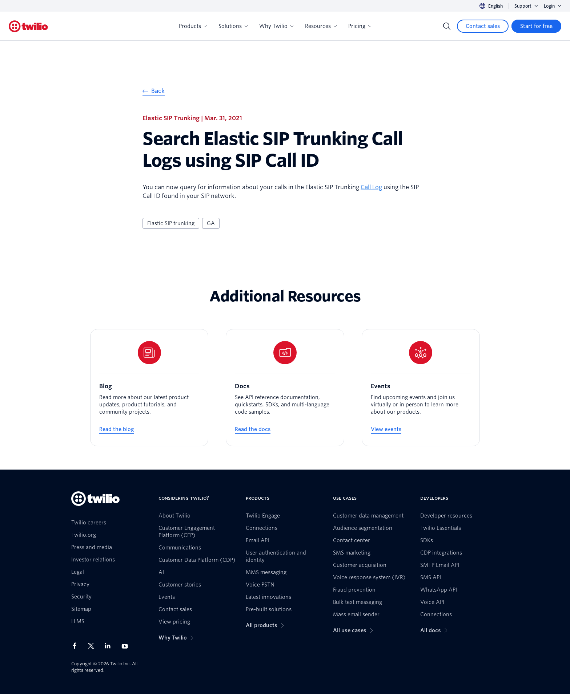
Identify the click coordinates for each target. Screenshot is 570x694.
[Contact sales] (483, 26)
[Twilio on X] (93, 646)
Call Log (371, 187)
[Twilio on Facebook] (76, 646)
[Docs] (285, 387)
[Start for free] (536, 26)
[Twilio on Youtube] (126, 646)
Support (526, 6)
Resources (321, 26)
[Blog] (149, 387)
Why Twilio (276, 26)
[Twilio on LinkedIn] (110, 646)
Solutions (233, 26)
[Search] (446, 26)
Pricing (359, 26)
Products (193, 26)
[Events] (420, 387)
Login (552, 6)
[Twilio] (28, 26)
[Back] (153, 92)
